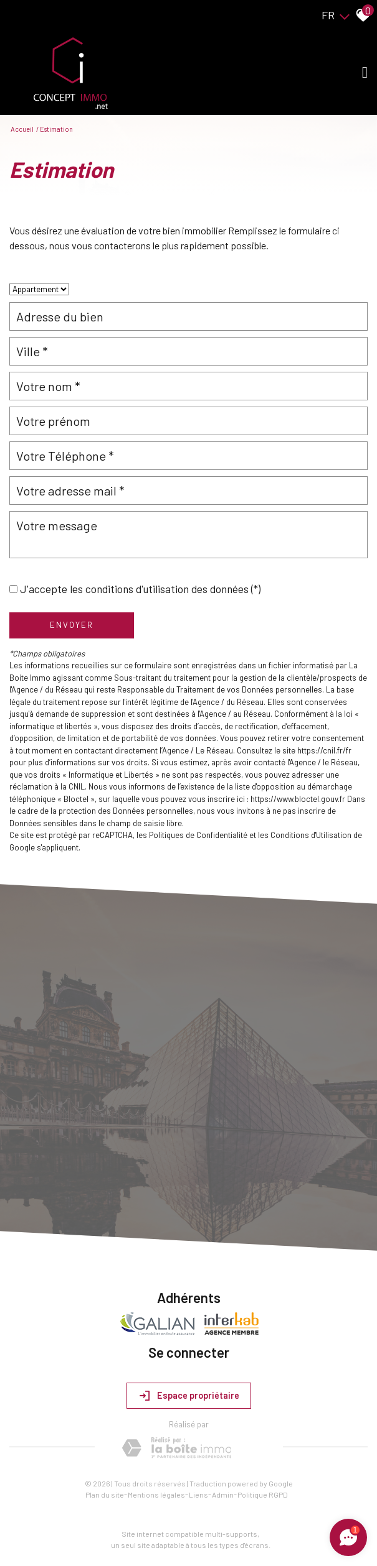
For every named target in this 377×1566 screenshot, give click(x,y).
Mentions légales (156, 1494)
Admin (223, 1494)
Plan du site (104, 1494)
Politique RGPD (262, 1494)
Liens (198, 1494)
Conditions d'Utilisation (310, 835)
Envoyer (71, 625)
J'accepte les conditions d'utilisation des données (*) (140, 589)
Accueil (22, 129)
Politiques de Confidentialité (198, 835)
